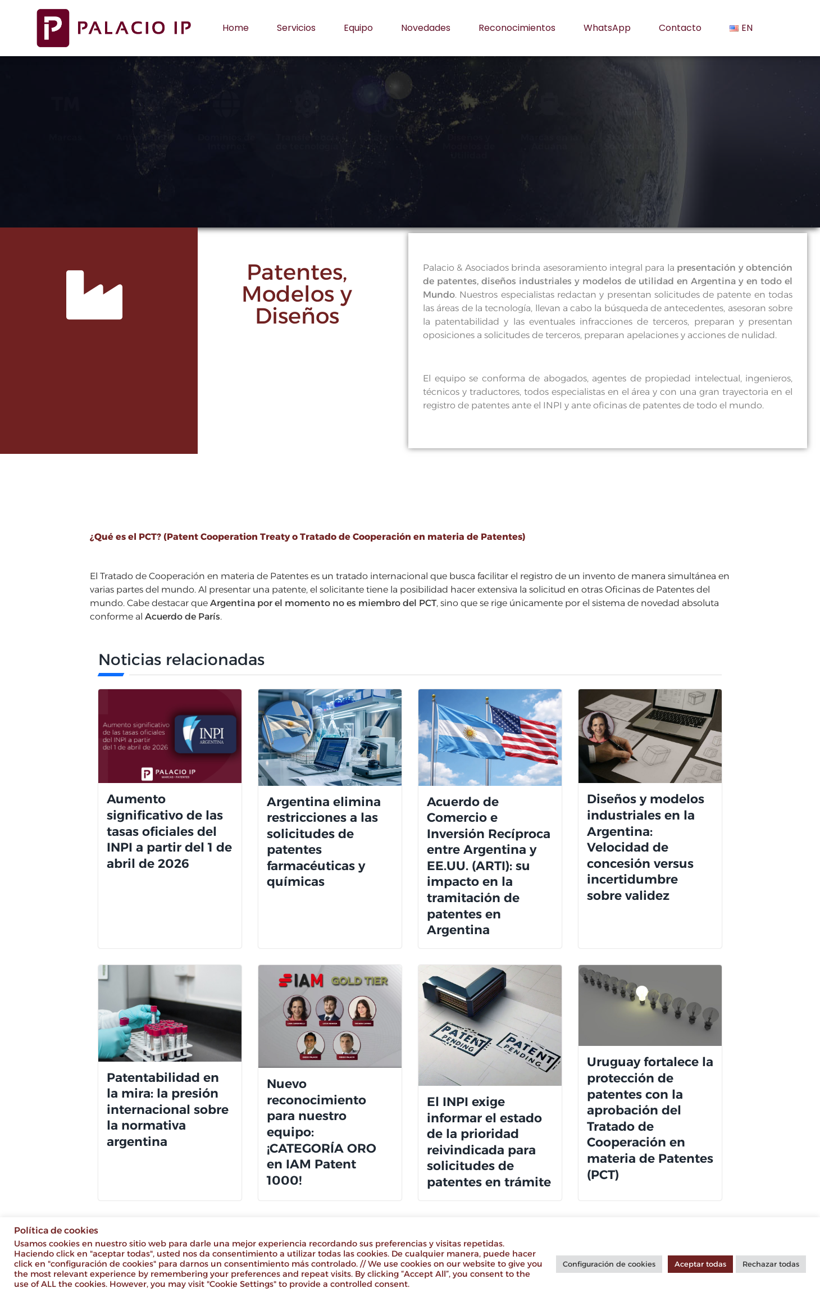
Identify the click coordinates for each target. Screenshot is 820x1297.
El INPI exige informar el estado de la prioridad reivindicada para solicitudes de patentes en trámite (489, 1142)
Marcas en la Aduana (602, 142)
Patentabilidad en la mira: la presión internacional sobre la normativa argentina (168, 1109)
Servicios (296, 27)
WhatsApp (607, 27)
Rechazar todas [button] (770, 1263)
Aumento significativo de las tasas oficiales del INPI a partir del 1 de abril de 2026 (169, 831)
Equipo (358, 27)
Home (235, 27)
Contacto (680, 27)
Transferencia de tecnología (360, 142)
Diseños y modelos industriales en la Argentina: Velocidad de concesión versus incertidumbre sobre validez (645, 847)
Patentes (440, 137)
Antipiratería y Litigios (198, 142)
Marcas (117, 137)
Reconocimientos (517, 27)
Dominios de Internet (279, 142)
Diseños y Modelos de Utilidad (521, 146)
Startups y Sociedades (682, 142)
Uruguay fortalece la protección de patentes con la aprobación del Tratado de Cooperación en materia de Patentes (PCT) (650, 1118)
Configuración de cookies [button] (609, 1263)
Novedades (425, 27)
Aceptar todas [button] (700, 1263)
